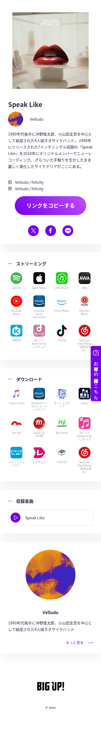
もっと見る (79, 642)
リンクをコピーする (50, 205)
